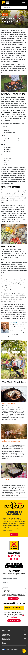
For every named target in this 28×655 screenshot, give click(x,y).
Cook (5, 15)
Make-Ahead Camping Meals (11, 441)
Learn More (14, 534)
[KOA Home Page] (3, 2)
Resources (14, 639)
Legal (14, 643)
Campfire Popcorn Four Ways (11, 480)
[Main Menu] (7, 3)
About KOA (14, 635)
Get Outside (14, 630)
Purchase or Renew (14, 620)
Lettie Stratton (14, 322)
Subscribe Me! (13, 598)
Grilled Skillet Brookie (8, 404)
